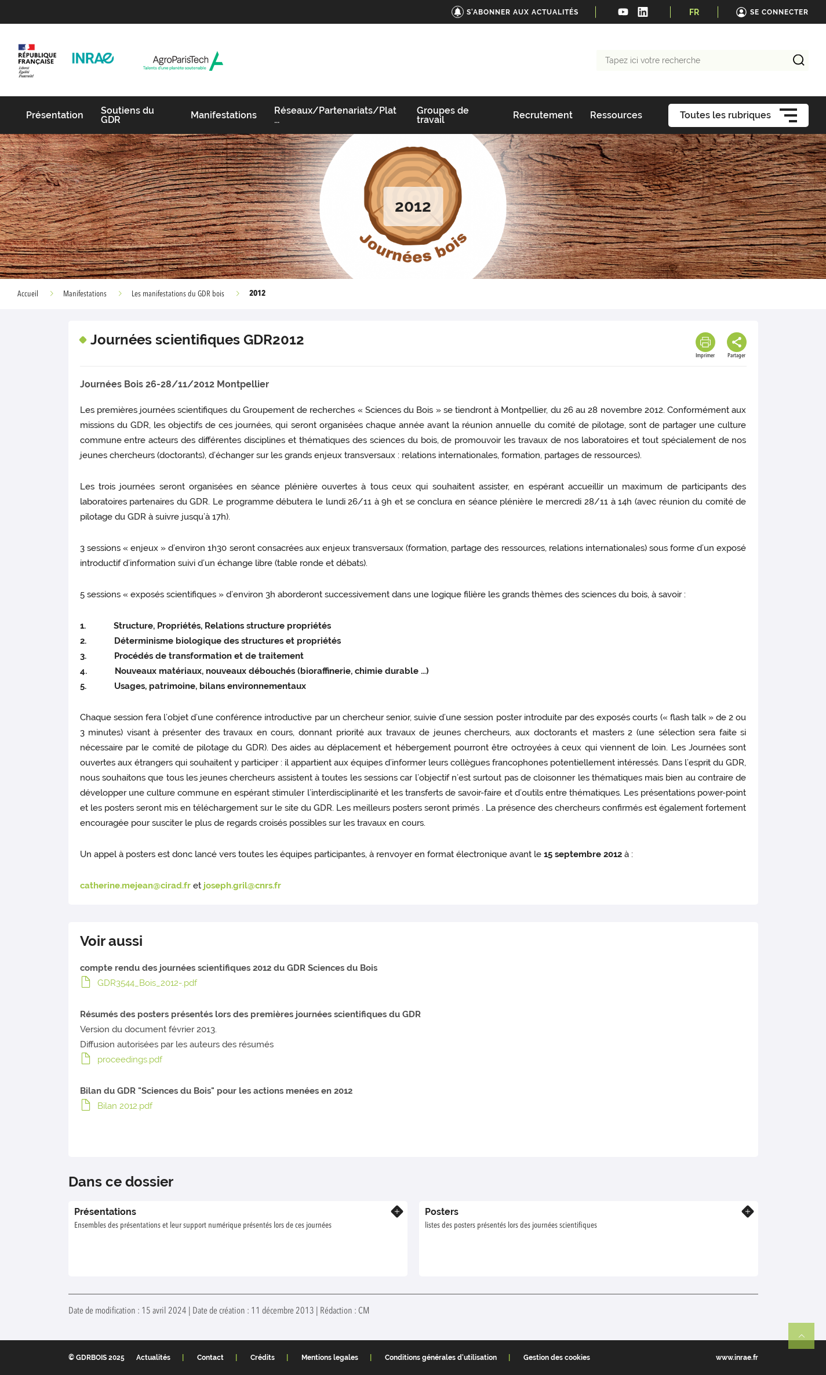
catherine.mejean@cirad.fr (135, 885)
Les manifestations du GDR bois (178, 294)
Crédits (262, 1358)
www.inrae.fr (737, 1358)
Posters (442, 1211)
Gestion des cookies (556, 1358)
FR (694, 12)
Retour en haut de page (806, 1341)
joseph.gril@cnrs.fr (242, 885)
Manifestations (85, 294)
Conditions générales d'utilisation (441, 1358)
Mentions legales (329, 1358)
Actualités (153, 1358)
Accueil (27, 294)
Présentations (105, 1211)
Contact (210, 1358)
